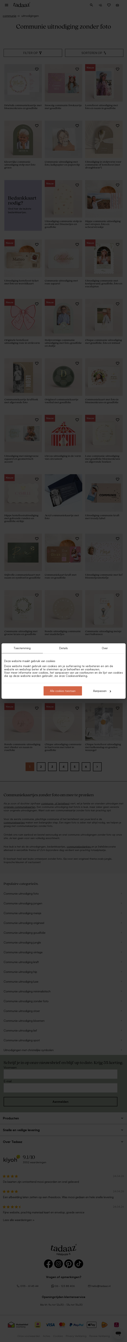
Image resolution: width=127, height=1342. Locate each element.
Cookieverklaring (76, 676)
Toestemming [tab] (22, 648)
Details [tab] (63, 648)
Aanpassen (102, 691)
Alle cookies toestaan (63, 691)
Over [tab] (105, 648)
